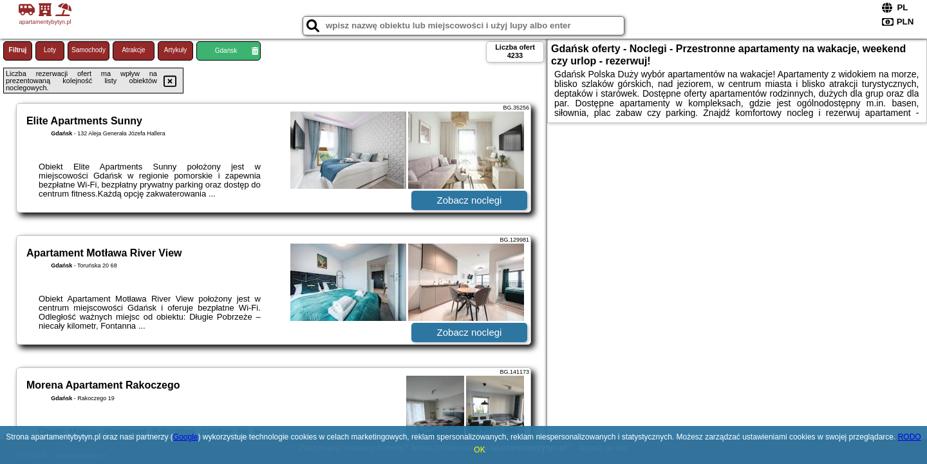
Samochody (88, 49)
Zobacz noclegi (469, 200)
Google (185, 436)
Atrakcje (133, 49)
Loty (50, 49)
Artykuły (175, 49)
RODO (909, 436)
